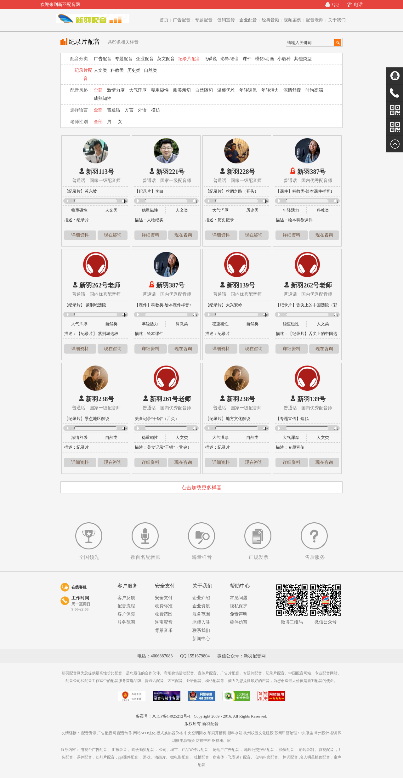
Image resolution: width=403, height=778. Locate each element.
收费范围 (164, 614)
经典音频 (270, 20)
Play (68, 201)
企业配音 (248, 20)
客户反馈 (126, 597)
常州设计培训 (326, 733)
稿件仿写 (238, 622)
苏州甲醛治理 (286, 733)
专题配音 (204, 20)
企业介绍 (201, 597)
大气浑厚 (138, 90)
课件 (247, 58)
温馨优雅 (226, 90)
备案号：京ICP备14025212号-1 (163, 716)
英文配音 (166, 58)
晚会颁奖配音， (145, 749)
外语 (142, 110)
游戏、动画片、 (156, 757)
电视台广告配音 (94, 749)
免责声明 (238, 614)
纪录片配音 (189, 58)
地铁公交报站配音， (261, 749)
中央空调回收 (195, 733)
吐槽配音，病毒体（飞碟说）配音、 (224, 757)
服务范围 (126, 622)
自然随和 (204, 90)
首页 (164, 20)
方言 (129, 110)
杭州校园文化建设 (259, 733)
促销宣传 (226, 20)
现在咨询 (113, 235)
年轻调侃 (248, 90)
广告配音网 (107, 733)
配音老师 (314, 20)
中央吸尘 (306, 733)
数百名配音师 (145, 557)
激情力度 (116, 90)
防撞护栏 (204, 740)
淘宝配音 (164, 622)
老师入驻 (201, 622)
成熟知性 (102, 98)
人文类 (100, 70)
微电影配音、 (181, 757)
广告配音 (181, 20)
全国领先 (89, 557)
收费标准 (164, 606)
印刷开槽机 (217, 733)
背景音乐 (164, 630)
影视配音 (326, 749)
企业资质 (201, 606)
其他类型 (303, 58)
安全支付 (164, 597)
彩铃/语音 (229, 58)
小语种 (284, 58)
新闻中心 (201, 638)
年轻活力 (270, 90)
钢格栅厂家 (221, 740)
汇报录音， (121, 749)
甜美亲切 (182, 90)
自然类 (150, 70)
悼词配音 (290, 757)
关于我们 (337, 20)
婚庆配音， (288, 749)
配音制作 (125, 733)
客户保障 (126, 614)
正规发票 (258, 557)
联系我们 (201, 630)
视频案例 (292, 20)
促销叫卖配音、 (268, 757)
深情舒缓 (292, 90)
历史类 (133, 70)
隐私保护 (238, 606)
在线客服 (79, 587)
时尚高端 (314, 90)
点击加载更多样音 (201, 487)
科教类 (117, 70)
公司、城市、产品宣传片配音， (185, 749)
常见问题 (238, 597)
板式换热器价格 (170, 733)
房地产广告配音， (228, 749)
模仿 (155, 110)
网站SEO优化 (144, 733)
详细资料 (80, 235)
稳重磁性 (160, 90)
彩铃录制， (308, 749)
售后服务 (315, 557)
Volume (122, 201)
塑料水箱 (235, 733)
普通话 (113, 110)
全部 (98, 90)
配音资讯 (89, 733)
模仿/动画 (264, 58)
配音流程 (126, 606)
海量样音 (202, 557)
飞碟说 (210, 58)
